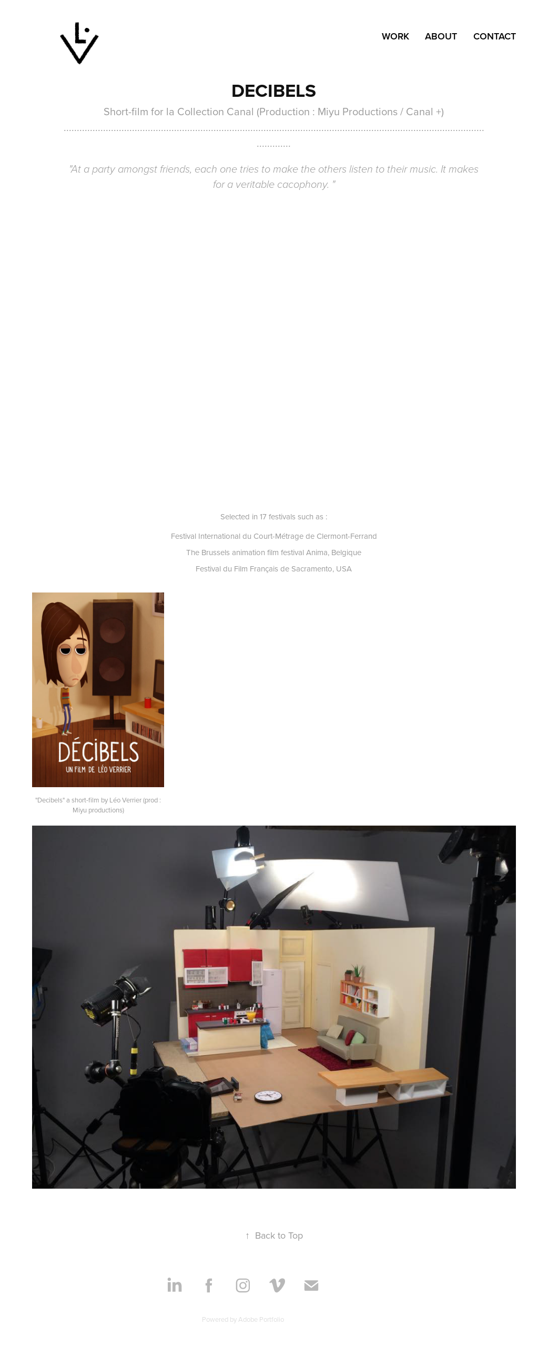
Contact (494, 36)
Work (395, 36)
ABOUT (441, 36)
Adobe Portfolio (261, 1319)
